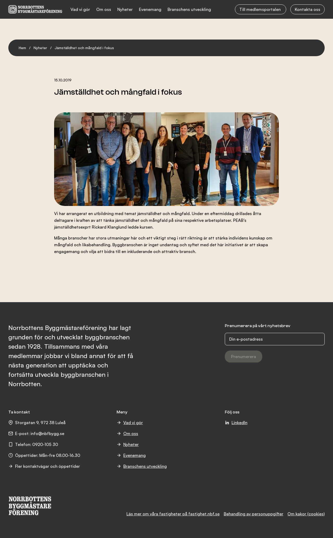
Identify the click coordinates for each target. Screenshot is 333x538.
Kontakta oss (307, 9)
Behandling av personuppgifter (253, 513)
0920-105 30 (45, 444)
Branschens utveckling (189, 9)
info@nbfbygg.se (47, 433)
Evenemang (150, 9)
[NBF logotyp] (35, 9)
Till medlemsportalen (260, 9)
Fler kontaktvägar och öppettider (44, 466)
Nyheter (125, 9)
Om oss (103, 9)
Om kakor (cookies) (306, 513)
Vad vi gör (80, 9)
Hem (22, 48)
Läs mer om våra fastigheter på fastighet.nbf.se (173, 513)
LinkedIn (236, 422)
